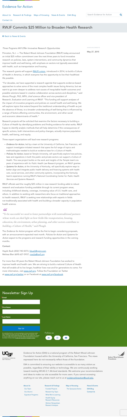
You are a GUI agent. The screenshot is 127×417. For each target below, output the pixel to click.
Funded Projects (51, 389)
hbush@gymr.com (38, 251)
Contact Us (7, 20)
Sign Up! (21, 328)
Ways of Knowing (41, 15)
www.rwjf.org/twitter (14, 274)
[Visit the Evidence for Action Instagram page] (57, 338)
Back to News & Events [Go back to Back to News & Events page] (14, 36)
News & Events (58, 15)
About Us (6, 15)
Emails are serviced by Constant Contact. (25, 338)
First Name (6, 307)
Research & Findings (22, 15)
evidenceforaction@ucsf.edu (80, 378)
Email (4, 297)
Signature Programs (31, 395)
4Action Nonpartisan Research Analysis (53, 404)
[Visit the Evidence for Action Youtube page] (66, 338)
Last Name (6, 317)
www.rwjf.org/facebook (52, 274)
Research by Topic (52, 392)
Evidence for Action (17, 7)
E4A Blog (71, 15)
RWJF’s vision (39, 71)
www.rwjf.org (30, 271)
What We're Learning (53, 395)
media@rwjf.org (37, 254)
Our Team (27, 389)
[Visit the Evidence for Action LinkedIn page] (48, 338)
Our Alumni (28, 392)
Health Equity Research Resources (52, 399)
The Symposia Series (74, 389)
